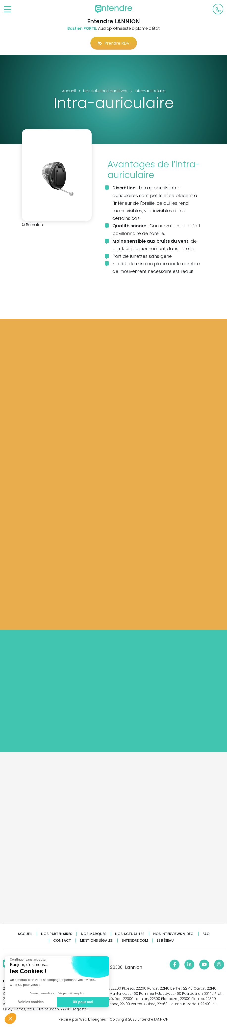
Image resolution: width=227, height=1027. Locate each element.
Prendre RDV (113, 43)
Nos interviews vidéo (173, 934)
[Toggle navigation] (7, 9)
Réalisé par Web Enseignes (82, 1019)
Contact (62, 941)
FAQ (206, 934)
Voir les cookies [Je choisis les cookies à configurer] (30, 1002)
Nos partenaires (56, 934)
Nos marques (93, 934)
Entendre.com (135, 941)
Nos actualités (129, 934)
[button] (10, 1019)
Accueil (25, 934)
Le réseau (165, 941)
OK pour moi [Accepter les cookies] (82, 1002)
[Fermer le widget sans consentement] (28, 959)
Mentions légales (96, 941)
